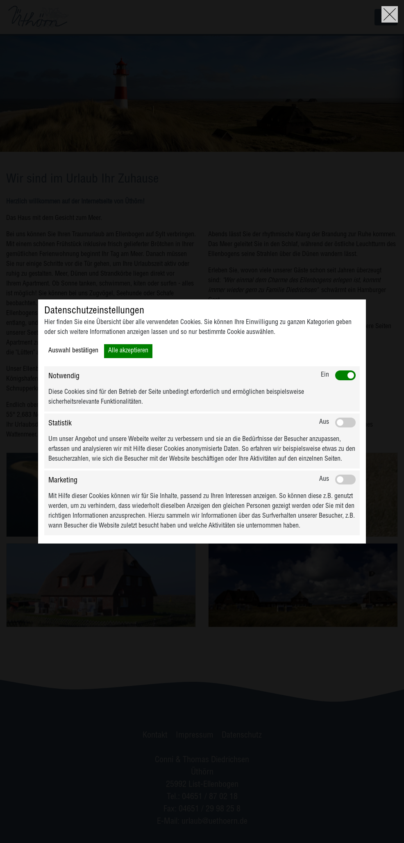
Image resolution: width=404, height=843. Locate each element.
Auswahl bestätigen (73, 351)
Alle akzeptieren (128, 351)
